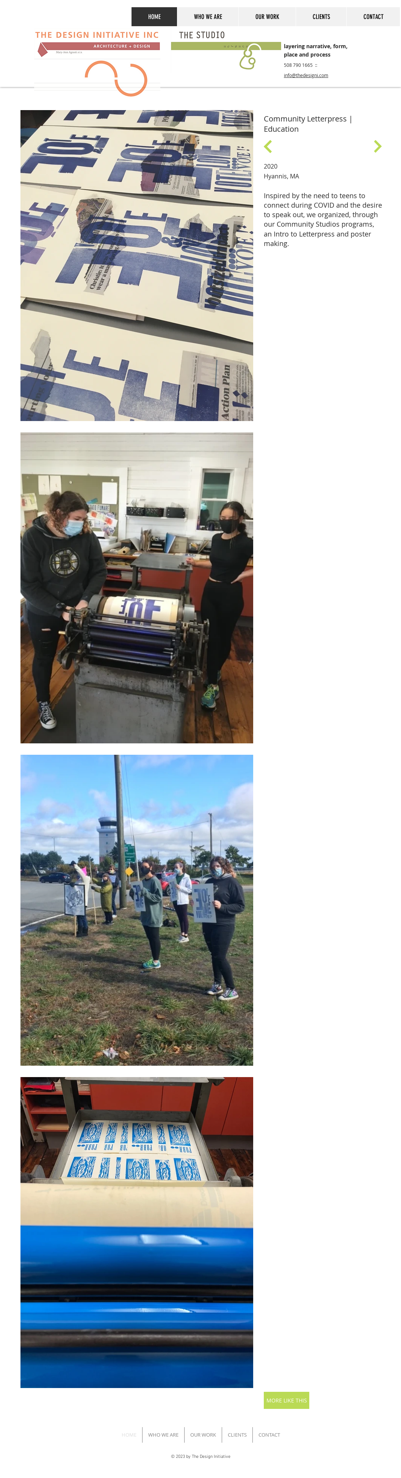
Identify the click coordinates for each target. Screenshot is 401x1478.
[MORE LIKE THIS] (286, 1400)
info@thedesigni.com (306, 75)
